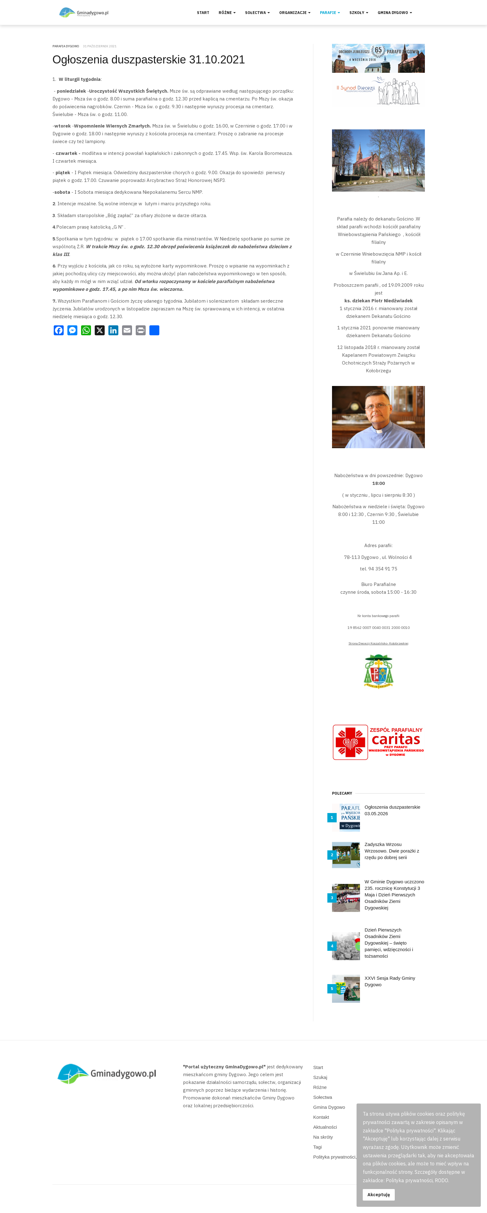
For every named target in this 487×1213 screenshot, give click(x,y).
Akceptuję (378, 1194)
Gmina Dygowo (395, 12)
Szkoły (358, 12)
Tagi (317, 1147)
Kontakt (321, 1117)
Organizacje (295, 12)
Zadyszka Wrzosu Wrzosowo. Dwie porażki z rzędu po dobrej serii (392, 851)
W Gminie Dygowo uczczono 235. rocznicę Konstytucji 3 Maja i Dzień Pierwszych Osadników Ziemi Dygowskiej (394, 894)
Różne (227, 12)
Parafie (330, 12)
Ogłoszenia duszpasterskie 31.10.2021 (148, 59)
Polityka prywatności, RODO (342, 1157)
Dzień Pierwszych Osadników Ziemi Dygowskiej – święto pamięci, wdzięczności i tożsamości (389, 943)
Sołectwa (257, 12)
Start (203, 12)
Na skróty (323, 1137)
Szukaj (320, 1077)
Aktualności (325, 1127)
